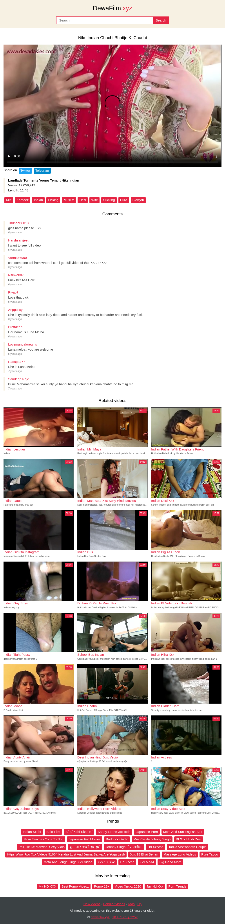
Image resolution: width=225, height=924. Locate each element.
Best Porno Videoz (75, 886)
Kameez (22, 200)
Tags (131, 904)
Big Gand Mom (170, 862)
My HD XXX (47, 886)
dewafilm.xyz (100, 917)
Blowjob (138, 200)
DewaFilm (112, 8)
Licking (53, 200)
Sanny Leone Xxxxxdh (114, 832)
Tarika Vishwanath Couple (188, 847)
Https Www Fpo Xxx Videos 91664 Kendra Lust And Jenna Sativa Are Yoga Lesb (66, 854)
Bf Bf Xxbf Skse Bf (79, 832)
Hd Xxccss (155, 847)
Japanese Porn (147, 832)
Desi (82, 200)
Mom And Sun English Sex (182, 832)
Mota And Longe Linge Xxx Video (68, 862)
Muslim (69, 200)
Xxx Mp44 (147, 862)
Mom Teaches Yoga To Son (44, 839)
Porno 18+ (101, 886)
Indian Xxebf (32, 832)
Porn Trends (177, 886)
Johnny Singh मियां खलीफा (124, 847)
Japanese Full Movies (85, 839)
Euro (123, 200)
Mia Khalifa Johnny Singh (152, 839)
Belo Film (53, 832)
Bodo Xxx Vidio (117, 839)
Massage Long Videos (179, 854)
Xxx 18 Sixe (106, 862)
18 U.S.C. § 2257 (125, 917)
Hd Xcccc (127, 862)
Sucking (109, 200)
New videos (92, 904)
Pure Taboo (209, 854)
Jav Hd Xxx (154, 886)
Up (139, 904)
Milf (8, 200)
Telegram (42, 170)
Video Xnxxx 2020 (128, 886)
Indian (38, 200)
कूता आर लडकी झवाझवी (85, 847)
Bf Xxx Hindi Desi (188, 839)
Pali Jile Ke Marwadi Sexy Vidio (41, 847)
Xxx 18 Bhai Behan (144, 854)
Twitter (25, 170)
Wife (94, 200)
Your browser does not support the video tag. (112, 106)
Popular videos (114, 904)
